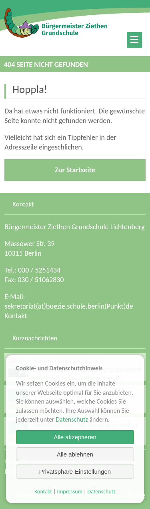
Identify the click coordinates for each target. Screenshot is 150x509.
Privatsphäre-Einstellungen (75, 471)
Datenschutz (72, 419)
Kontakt (15, 315)
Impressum (69, 491)
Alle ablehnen (75, 454)
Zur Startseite (75, 170)
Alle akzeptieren (75, 437)
